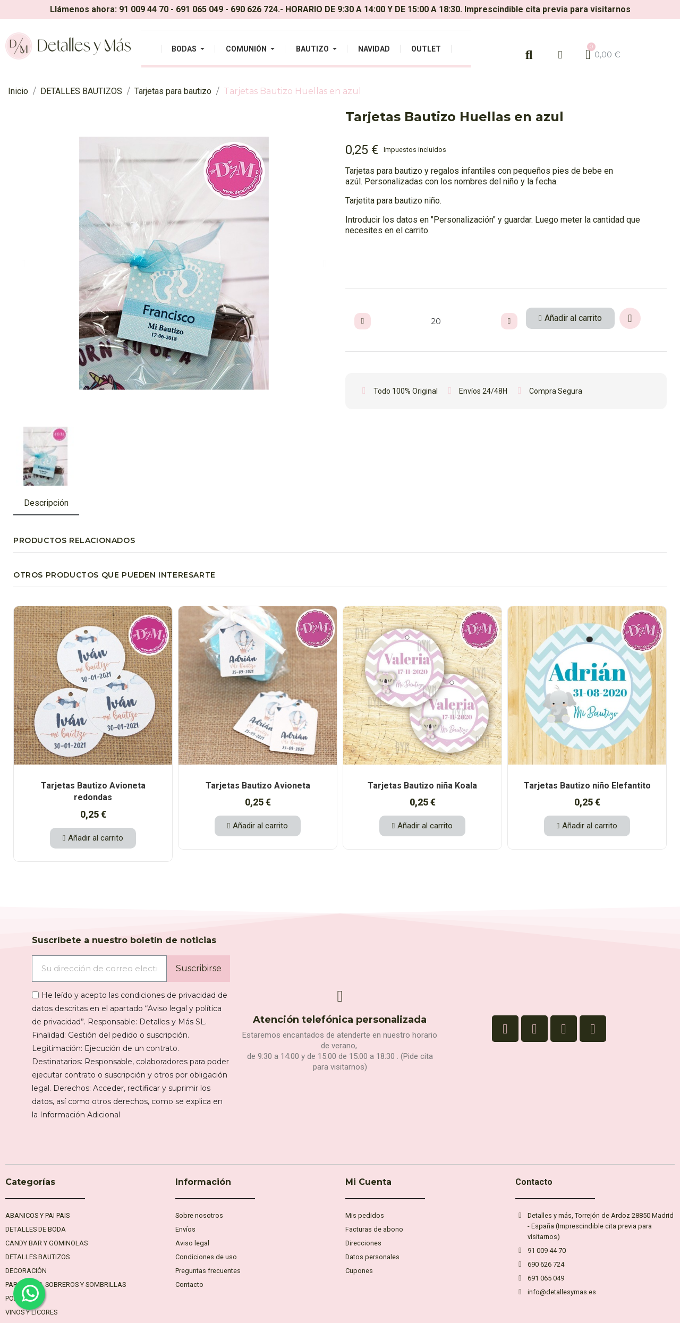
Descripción (46, 503)
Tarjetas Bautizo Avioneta (258, 786)
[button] (23, 263)
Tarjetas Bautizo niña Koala (422, 786)
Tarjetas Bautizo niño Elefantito (587, 786)
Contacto (533, 1182)
